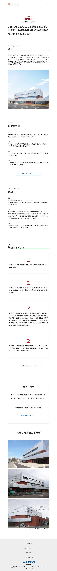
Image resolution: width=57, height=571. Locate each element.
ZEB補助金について (28, 415)
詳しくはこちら (28, 173)
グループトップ (28, 557)
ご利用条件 (28, 544)
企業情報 (28, 553)
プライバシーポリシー (28, 548)
